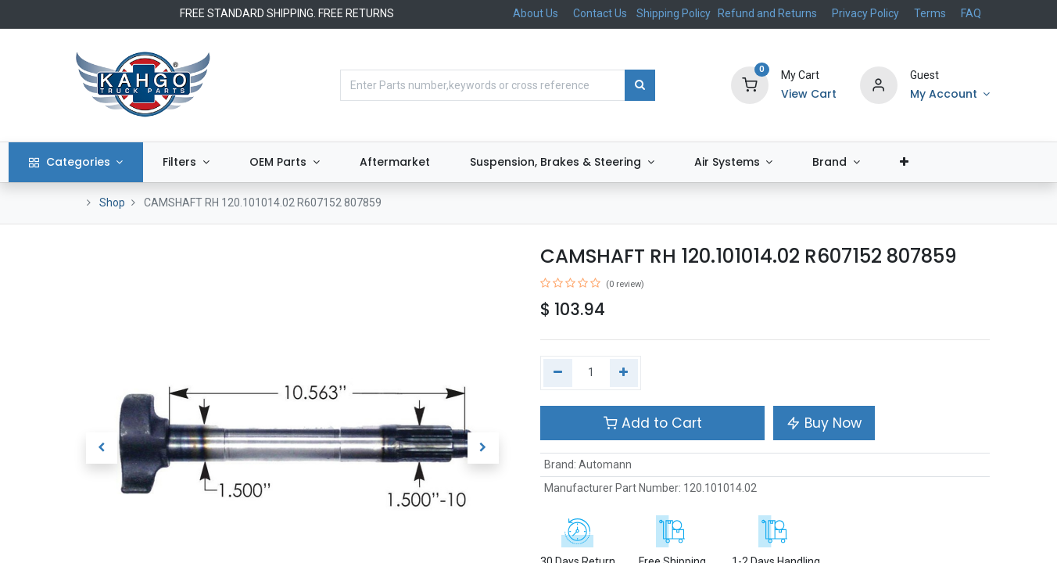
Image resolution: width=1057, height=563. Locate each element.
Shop (112, 202)
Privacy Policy (865, 13)
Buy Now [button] (824, 423)
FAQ (971, 13)
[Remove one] (557, 373)
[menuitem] (454, 162)
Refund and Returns (767, 13)
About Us (535, 13)
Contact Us (600, 13)
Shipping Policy (674, 13)
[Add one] (624, 373)
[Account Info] (950, 94)
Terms (930, 13)
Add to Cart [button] (653, 423)
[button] (963, 162)
